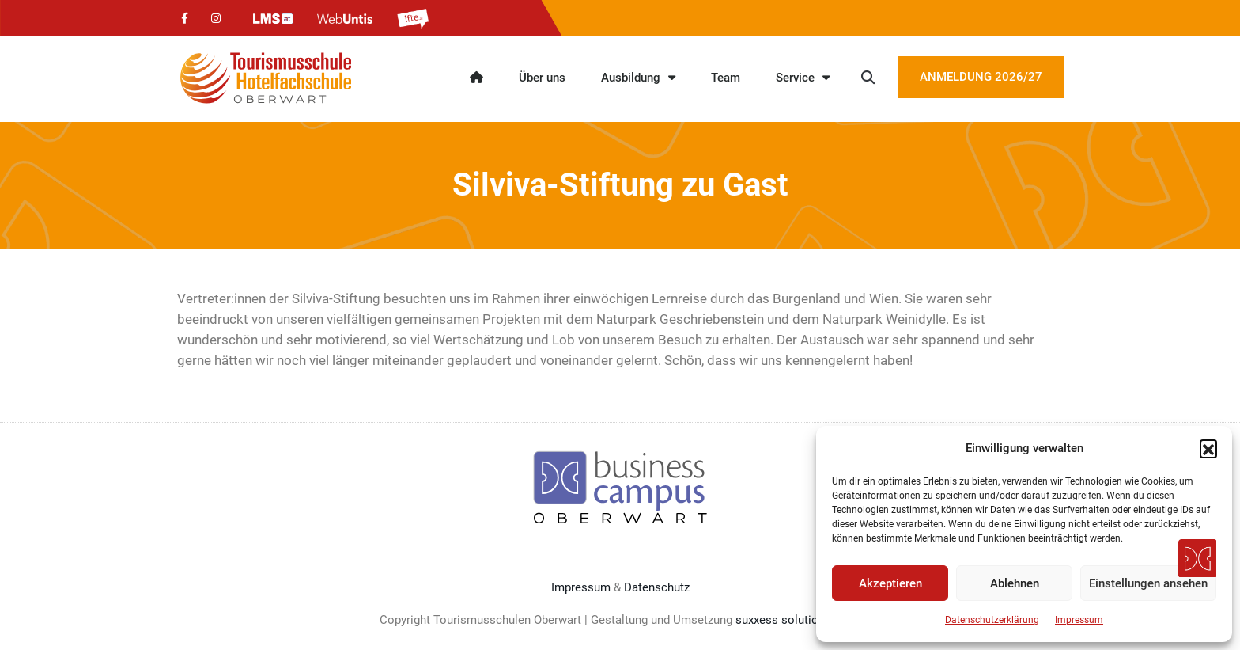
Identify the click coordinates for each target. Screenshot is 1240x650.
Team (725, 77)
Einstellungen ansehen (1148, 583)
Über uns (542, 77)
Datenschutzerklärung (992, 619)
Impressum (1079, 619)
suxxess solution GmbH (798, 620)
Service (803, 77)
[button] (1208, 448)
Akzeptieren (890, 583)
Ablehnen (1014, 583)
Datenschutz (657, 587)
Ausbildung (638, 77)
